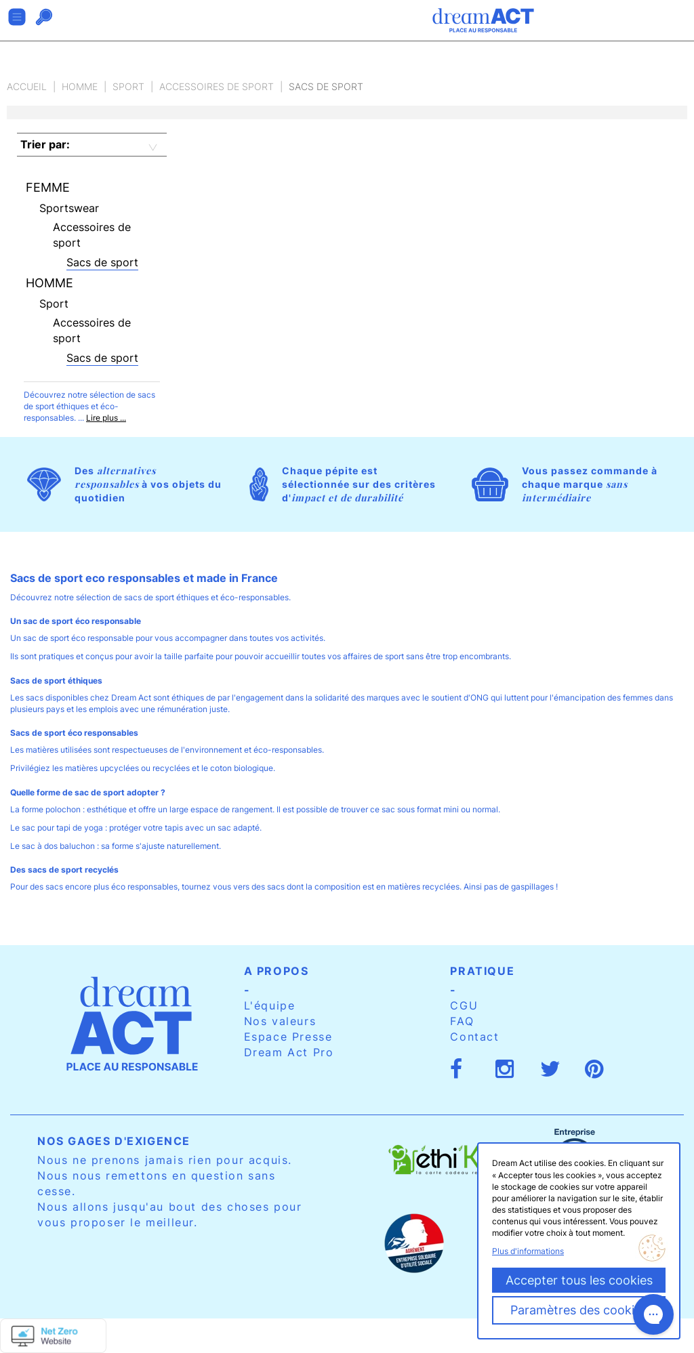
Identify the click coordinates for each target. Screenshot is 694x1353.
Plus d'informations (528, 1251)
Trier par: (45, 144)
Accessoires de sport (216, 86)
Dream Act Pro (289, 1052)
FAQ (462, 1021)
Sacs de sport (102, 262)
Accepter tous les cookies (579, 1280)
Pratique (482, 971)
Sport (128, 86)
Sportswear (69, 208)
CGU (464, 1005)
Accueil (27, 86)
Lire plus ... (106, 418)
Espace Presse (288, 1036)
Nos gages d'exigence (113, 1141)
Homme (80, 86)
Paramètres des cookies (578, 1310)
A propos (276, 971)
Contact (474, 1036)
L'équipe (269, 1005)
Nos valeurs (280, 1021)
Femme (48, 187)
